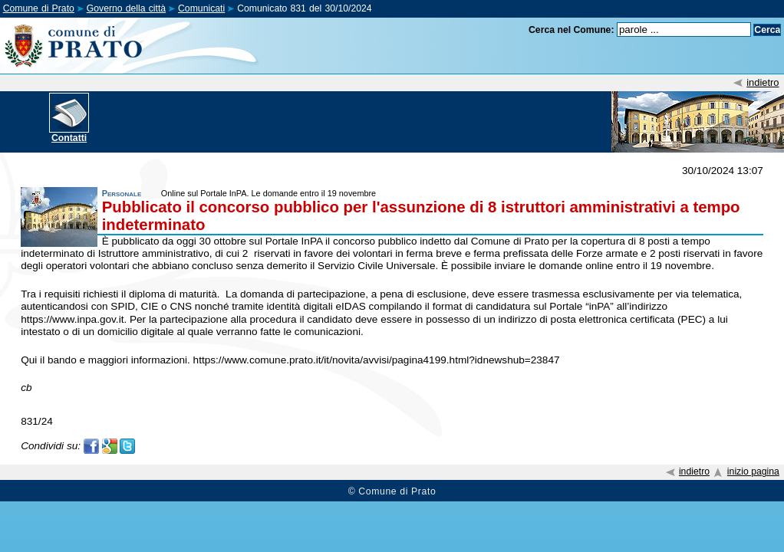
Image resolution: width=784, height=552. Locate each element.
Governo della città (126, 8)
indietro (762, 82)
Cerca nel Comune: (571, 30)
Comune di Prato (38, 8)
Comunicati (201, 8)
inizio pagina (753, 471)
